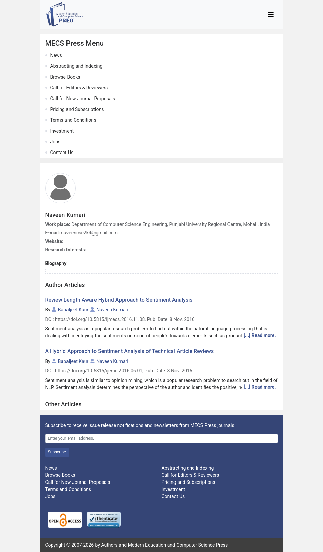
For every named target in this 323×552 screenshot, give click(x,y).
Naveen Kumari (112, 309)
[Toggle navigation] (270, 14)
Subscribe (57, 452)
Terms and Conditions (73, 120)
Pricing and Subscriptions (77, 109)
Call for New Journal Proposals (82, 98)
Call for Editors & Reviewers (79, 87)
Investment (62, 131)
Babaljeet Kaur (73, 309)
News (56, 55)
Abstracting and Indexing (76, 66)
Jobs (55, 141)
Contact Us (62, 152)
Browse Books (65, 77)
